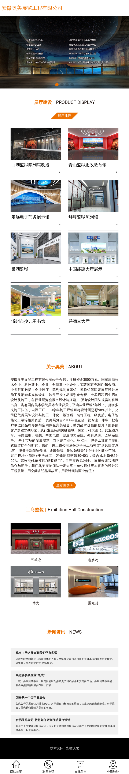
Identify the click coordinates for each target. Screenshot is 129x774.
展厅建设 (64, 116)
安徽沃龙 (72, 748)
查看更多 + (64, 485)
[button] (57, 84)
